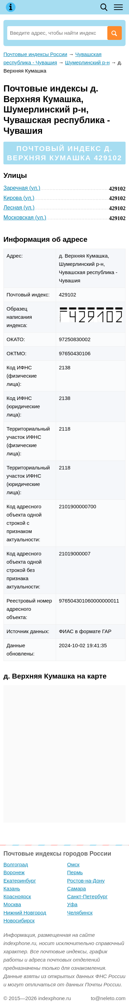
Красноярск (17, 896)
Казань (11, 888)
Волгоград (15, 864)
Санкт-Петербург (87, 896)
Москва (12, 904)
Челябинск (80, 912)
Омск (73, 864)
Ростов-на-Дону (86, 881)
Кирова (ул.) (18, 198)
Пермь (75, 872)
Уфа (72, 904)
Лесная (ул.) (18, 207)
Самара (76, 888)
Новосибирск (19, 920)
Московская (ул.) (24, 217)
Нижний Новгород (24, 912)
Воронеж (14, 872)
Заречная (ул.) (21, 188)
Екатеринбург (19, 881)
